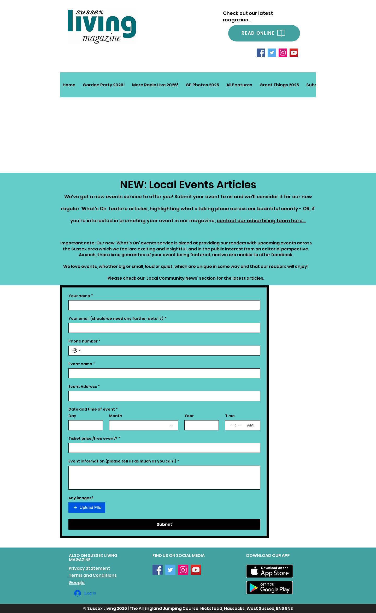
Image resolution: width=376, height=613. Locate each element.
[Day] (84, 425)
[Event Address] (163, 396)
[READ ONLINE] (264, 33)
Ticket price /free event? (94, 438)
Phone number (84, 341)
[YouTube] (294, 53)
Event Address (84, 386)
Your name (80, 296)
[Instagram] (283, 53)
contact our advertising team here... (261, 220)
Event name (81, 364)
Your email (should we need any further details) (117, 318)
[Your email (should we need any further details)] (163, 328)
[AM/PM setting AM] (252, 425)
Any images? (80, 498)
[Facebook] (261, 53)
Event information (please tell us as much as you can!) (123, 461)
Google (77, 583)
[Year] (200, 425)
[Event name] (163, 373)
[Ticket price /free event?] (163, 448)
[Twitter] (272, 53)
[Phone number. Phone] (169, 350)
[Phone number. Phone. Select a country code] (77, 350)
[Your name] (163, 305)
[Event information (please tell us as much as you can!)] (164, 477)
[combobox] (143, 425)
